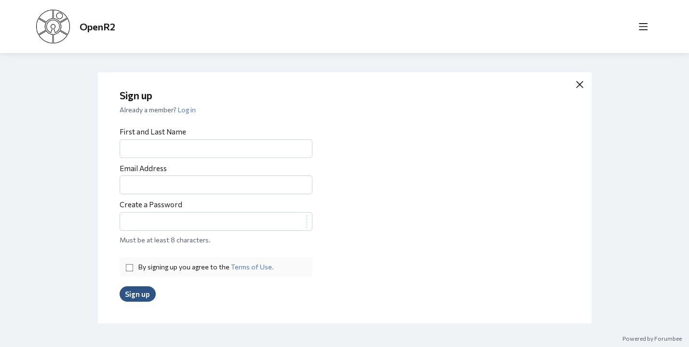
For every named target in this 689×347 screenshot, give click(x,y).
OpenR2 (97, 26)
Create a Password (151, 204)
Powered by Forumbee (652, 338)
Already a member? (158, 110)
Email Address (143, 168)
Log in (187, 110)
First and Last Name (153, 131)
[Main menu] (643, 26)
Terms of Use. (252, 267)
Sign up (137, 294)
